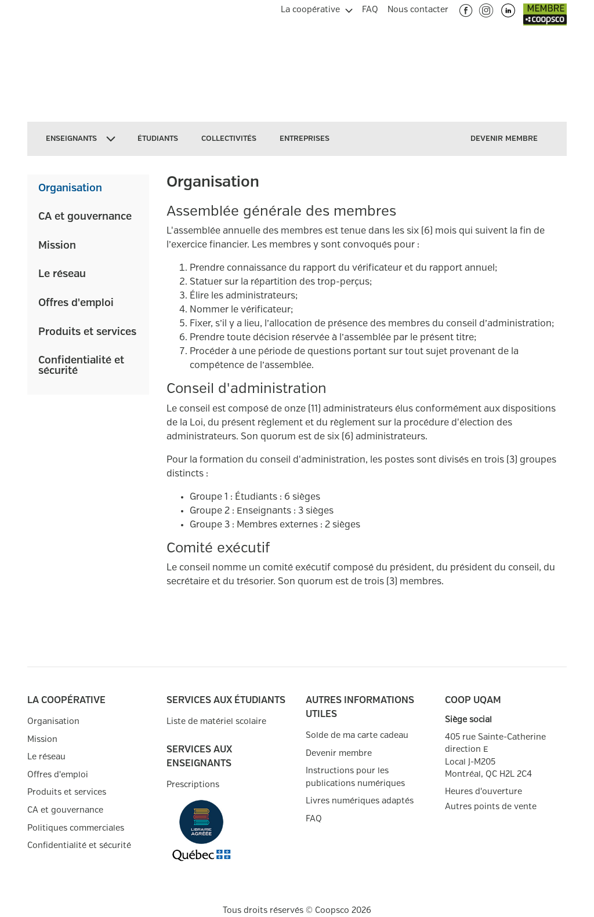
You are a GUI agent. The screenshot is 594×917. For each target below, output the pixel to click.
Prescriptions (192, 784)
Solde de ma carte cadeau (357, 735)
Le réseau (62, 274)
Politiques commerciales (75, 828)
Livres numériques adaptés (360, 800)
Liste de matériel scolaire (216, 721)
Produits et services (87, 332)
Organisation (70, 188)
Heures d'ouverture (483, 791)
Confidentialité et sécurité (81, 365)
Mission (57, 246)
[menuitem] (316, 8)
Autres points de (491, 807)
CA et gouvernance (85, 217)
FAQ (314, 818)
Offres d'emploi (76, 303)
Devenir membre (339, 753)
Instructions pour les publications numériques (355, 777)
